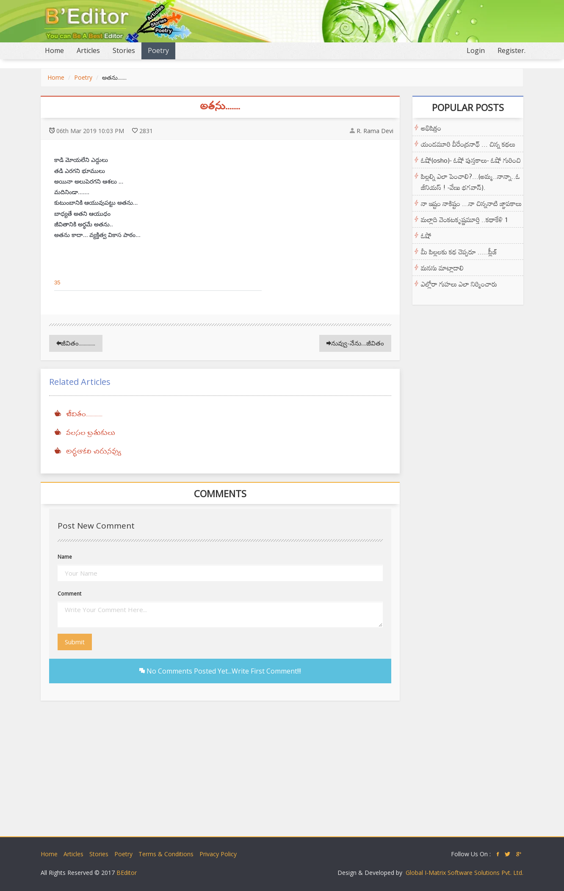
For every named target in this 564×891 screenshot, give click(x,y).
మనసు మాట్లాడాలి (442, 268)
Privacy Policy (218, 854)
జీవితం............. (75, 343)
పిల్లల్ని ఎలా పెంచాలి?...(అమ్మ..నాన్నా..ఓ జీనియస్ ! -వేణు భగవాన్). (470, 182)
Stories (124, 50)
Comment (69, 593)
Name (65, 556)
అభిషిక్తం (431, 128)
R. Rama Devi (375, 131)
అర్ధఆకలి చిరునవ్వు (93, 452)
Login (476, 50)
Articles (88, 50)
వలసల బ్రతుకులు (90, 433)
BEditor (126, 873)
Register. (511, 50)
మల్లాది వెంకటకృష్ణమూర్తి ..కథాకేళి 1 (464, 219)
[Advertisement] (282, 772)
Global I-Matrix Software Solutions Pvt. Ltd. (464, 873)
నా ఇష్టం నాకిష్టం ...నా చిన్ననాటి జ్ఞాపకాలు (471, 203)
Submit (75, 642)
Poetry (158, 50)
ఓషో (426, 235)
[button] (75, 282)
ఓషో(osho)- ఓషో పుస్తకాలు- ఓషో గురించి (471, 160)
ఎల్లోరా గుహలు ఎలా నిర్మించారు (459, 284)
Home (57, 50)
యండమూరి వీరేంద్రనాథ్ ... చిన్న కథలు (468, 144)
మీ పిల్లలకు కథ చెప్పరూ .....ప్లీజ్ (459, 252)
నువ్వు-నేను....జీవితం (355, 343)
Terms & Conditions (166, 854)
